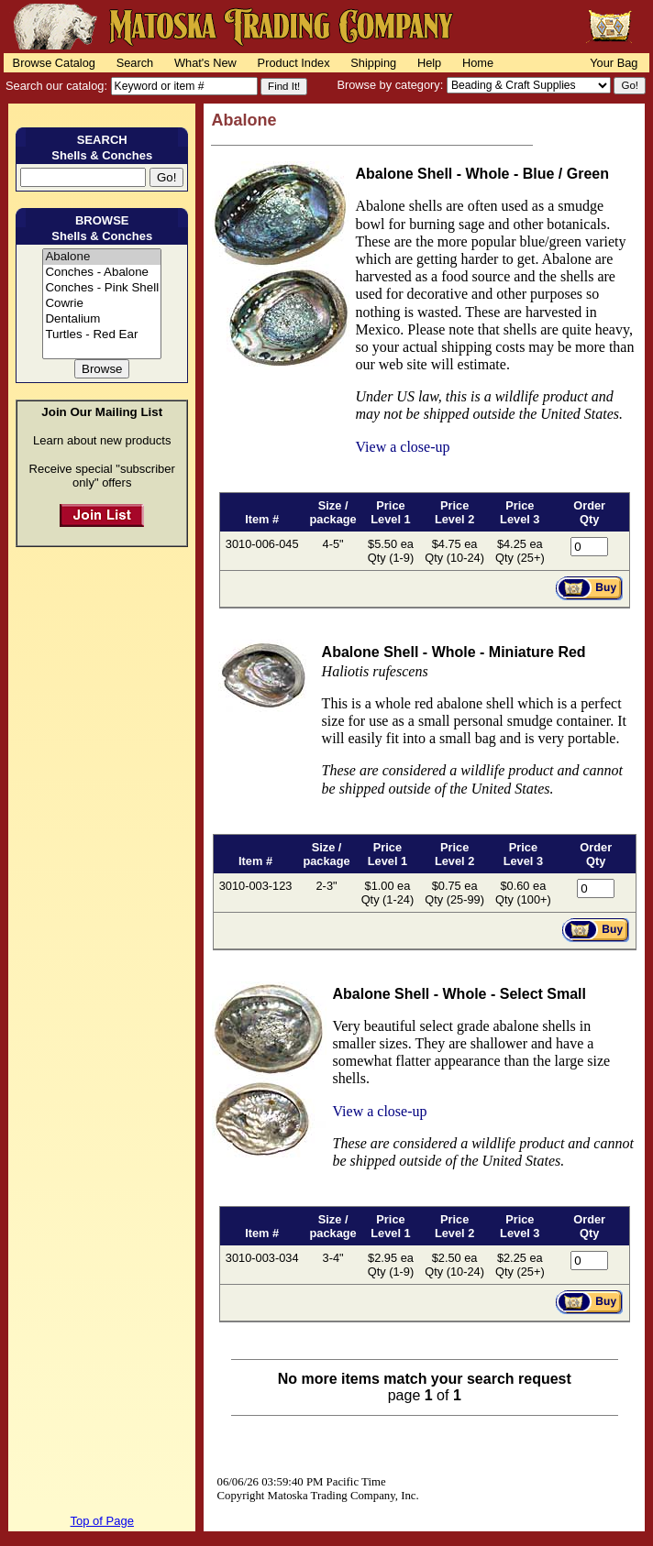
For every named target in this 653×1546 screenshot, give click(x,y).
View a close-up (402, 447)
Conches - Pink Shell (101, 288)
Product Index (294, 63)
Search (135, 63)
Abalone (101, 257)
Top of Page (102, 1521)
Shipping (373, 63)
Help (429, 63)
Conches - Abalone (101, 272)
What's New (205, 63)
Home (477, 63)
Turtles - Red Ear (101, 335)
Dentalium (101, 319)
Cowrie (101, 304)
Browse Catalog (54, 63)
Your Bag (613, 63)
